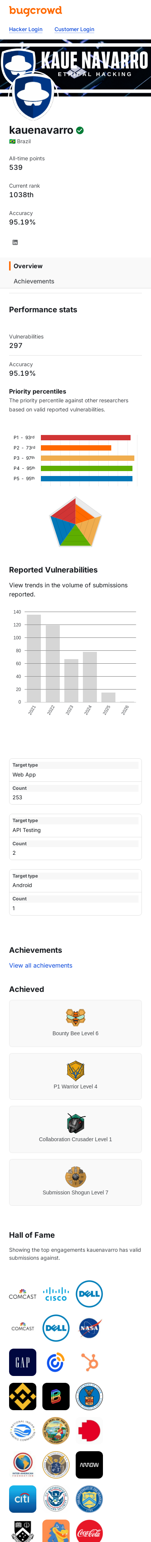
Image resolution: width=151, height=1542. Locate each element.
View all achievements (40, 965)
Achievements (34, 281)
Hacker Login (25, 29)
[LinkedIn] (15, 242)
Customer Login (74, 29)
